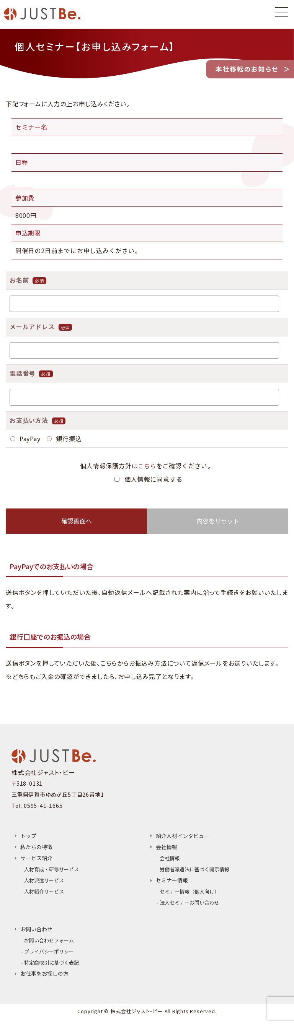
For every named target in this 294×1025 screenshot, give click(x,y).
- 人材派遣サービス (42, 881)
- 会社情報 (168, 858)
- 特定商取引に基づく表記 (50, 967)
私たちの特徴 (36, 847)
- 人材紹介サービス (42, 893)
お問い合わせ (36, 932)
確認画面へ (76, 520)
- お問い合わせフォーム (47, 943)
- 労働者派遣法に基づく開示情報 (193, 870)
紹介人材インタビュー (182, 836)
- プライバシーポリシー (47, 955)
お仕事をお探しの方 (44, 979)
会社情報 (166, 847)
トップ (28, 836)
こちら (147, 465)
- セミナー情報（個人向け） (188, 893)
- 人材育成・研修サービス (50, 870)
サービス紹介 (36, 858)
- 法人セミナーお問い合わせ (188, 905)
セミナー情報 (172, 882)
